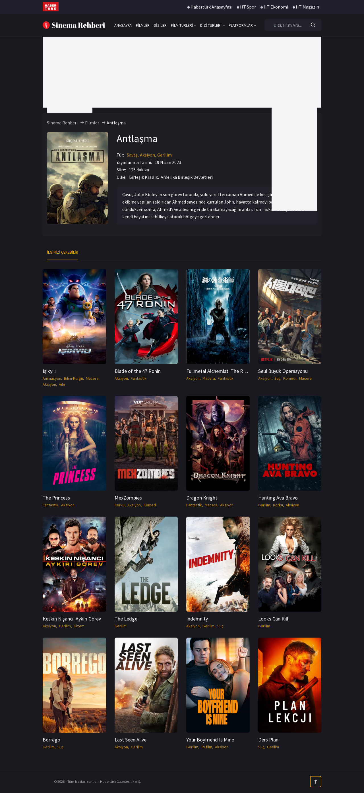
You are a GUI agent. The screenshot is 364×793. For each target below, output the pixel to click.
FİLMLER (143, 25)
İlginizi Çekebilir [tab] (62, 252)
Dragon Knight (201, 497)
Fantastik (138, 378)
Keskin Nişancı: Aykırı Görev (72, 618)
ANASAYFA (123, 25)
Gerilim (164, 155)
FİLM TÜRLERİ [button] (183, 25)
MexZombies (128, 497)
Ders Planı (269, 739)
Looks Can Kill (273, 618)
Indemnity (197, 618)
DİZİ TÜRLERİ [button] (212, 25)
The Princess (56, 497)
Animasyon (52, 378)
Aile (62, 384)
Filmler (92, 123)
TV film (206, 746)
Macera (92, 378)
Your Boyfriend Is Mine (210, 739)
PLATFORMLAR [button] (242, 25)
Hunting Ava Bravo (278, 497)
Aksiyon (147, 155)
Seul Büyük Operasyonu (283, 371)
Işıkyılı (49, 371)
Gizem (79, 625)
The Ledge (126, 618)
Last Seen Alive (130, 739)
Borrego (51, 739)
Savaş (132, 155)
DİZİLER (160, 25)
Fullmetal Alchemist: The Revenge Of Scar (230, 371)
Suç (277, 378)
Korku (120, 505)
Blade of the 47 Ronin (138, 371)
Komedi (289, 378)
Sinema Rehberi (62, 123)
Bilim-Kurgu (73, 378)
